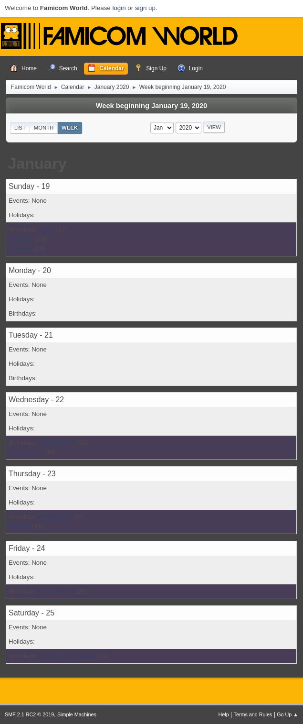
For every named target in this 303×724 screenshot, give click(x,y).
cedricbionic (25, 452)
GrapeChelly (56, 591)
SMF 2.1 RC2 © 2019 (29, 714)
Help (224, 714)
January (37, 163)
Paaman (20, 248)
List (20, 128)
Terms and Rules (253, 714)
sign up (145, 7)
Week (70, 128)
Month (44, 128)
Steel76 (19, 526)
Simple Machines (76, 714)
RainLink (21, 238)
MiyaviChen (55, 516)
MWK (46, 229)
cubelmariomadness (67, 655)
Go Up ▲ (287, 714)
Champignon (57, 442)
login (118, 7)
